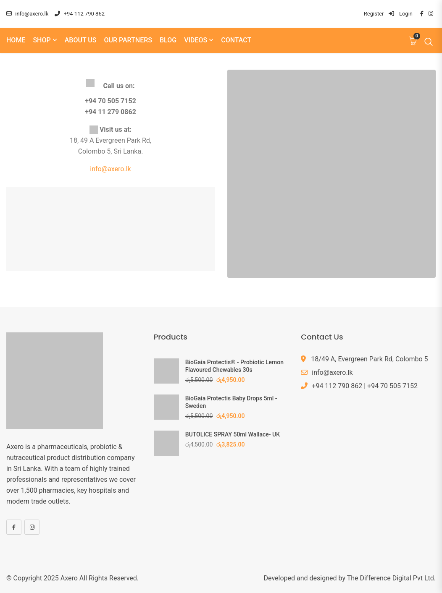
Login (401, 13)
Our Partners (128, 40)
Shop (41, 40)
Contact (236, 40)
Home (15, 40)
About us (81, 40)
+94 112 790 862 (80, 13)
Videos (195, 40)
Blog (168, 40)
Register (374, 13)
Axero (69, 578)
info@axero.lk (27, 13)
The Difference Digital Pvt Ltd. (391, 578)
